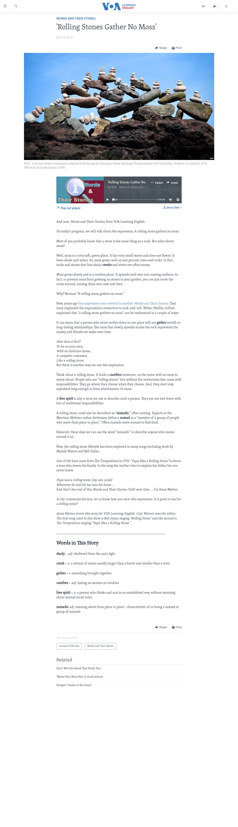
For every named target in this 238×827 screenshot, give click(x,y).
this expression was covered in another (123, 303)
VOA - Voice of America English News (135, 187)
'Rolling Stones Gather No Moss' (131, 182)
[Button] (161, 48)
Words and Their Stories (76, 18)
